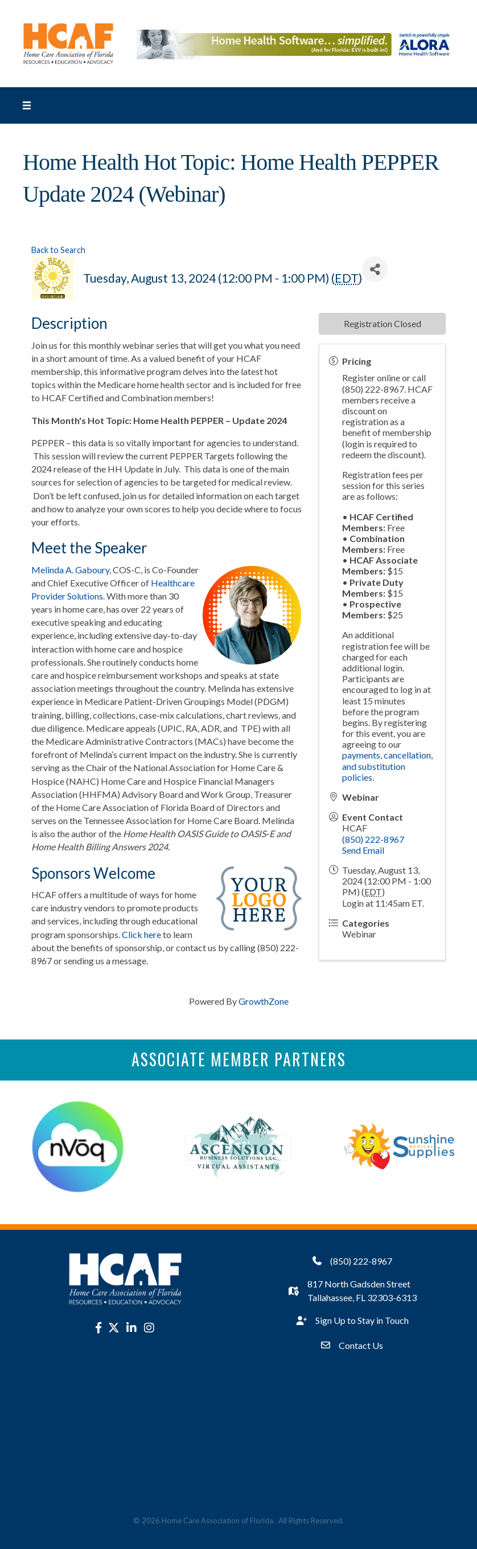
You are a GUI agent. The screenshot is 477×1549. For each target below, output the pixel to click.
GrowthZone (263, 1001)
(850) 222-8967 (373, 839)
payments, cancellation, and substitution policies (387, 765)
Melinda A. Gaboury (70, 569)
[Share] (375, 269)
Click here (141, 934)
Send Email (363, 850)
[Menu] (27, 105)
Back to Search (58, 250)
